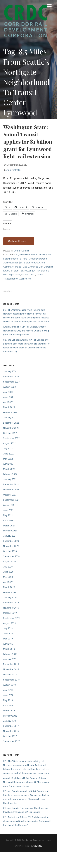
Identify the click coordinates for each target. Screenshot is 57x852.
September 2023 (11, 382)
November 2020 (11, 546)
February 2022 (10, 474)
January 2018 (10, 721)
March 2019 (9, 649)
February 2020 (10, 592)
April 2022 (8, 464)
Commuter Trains (12, 266)
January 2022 (10, 479)
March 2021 (9, 525)
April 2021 (8, 520)
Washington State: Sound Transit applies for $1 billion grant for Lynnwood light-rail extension (27, 141)
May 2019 (8, 638)
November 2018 (11, 669)
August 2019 (9, 623)
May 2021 (8, 515)
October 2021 (10, 495)
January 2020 (10, 597)
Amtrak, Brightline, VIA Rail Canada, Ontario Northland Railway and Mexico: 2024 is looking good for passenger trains (26, 331)
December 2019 (11, 602)
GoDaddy (37, 846)
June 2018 (8, 695)
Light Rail (18, 270)
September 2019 (11, 618)
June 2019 (8, 633)
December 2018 (11, 664)
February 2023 (10, 412)
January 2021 (10, 536)
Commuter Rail (21, 250)
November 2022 (11, 428)
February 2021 (10, 530)
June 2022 (8, 454)
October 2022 (10, 433)
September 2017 (11, 741)
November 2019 (11, 608)
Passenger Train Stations (36, 270)
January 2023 (10, 417)
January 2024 (10, 371)
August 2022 (9, 443)
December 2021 (11, 484)
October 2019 (10, 613)
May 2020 (8, 577)
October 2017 (10, 736)
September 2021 (11, 500)
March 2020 (9, 587)
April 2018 (8, 705)
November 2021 (11, 489)
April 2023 (8, 402)
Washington (25, 278)
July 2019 (8, 628)
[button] (49, 7)
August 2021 (9, 505)
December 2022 (11, 423)
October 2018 (10, 674)
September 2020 (11, 556)
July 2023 (8, 392)
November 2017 (11, 731)
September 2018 (11, 680)
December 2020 (11, 541)
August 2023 (9, 387)
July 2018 (8, 690)
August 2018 (9, 685)
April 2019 (8, 644)
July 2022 (8, 448)
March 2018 (9, 710)
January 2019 (10, 659)
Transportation (10, 278)
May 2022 (8, 459)
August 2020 (9, 561)
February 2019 (10, 654)
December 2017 (11, 726)
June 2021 (8, 510)
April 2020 (8, 582)
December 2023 (11, 376)
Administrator (13, 169)
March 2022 (9, 469)
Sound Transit (28, 274)
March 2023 (9, 407)
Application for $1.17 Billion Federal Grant (24, 262)
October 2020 (10, 551)
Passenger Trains (11, 274)
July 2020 (8, 567)
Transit (39, 274)
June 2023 (8, 397)
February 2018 (10, 716)
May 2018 (8, 700)
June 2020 (8, 572)
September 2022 (11, 438)
